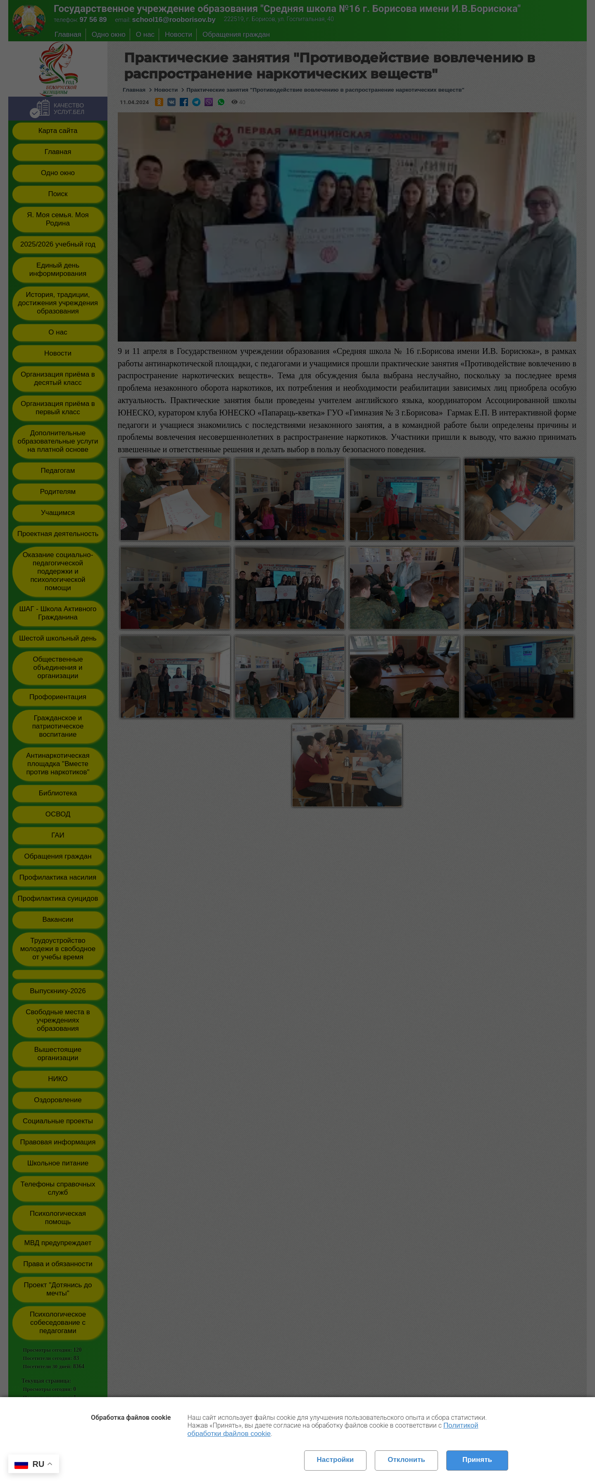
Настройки (335, 1460)
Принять (477, 1460)
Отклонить (406, 1460)
